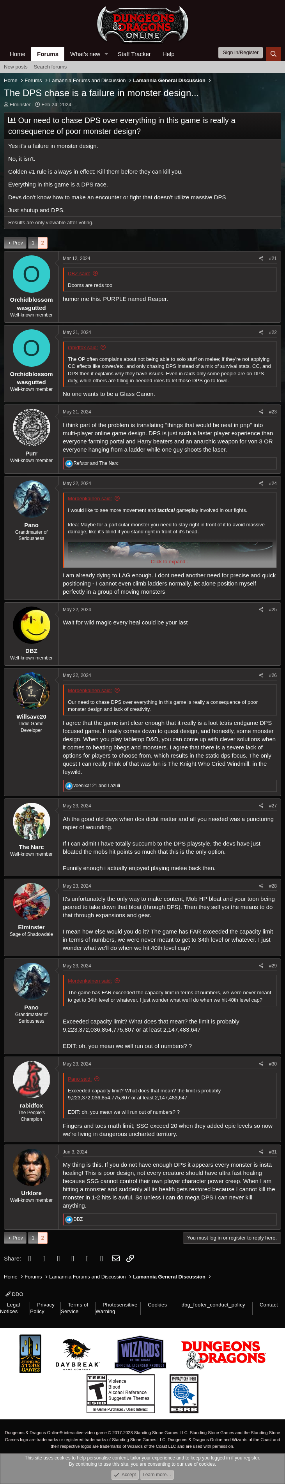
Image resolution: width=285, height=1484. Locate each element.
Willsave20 (31, 716)
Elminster (20, 104)
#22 (273, 332)
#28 (273, 886)
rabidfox (31, 1105)
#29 (273, 966)
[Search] (273, 54)
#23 (273, 412)
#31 (273, 1152)
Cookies (157, 1305)
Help (169, 54)
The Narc (31, 847)
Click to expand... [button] (170, 561)
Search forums (50, 67)
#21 (273, 258)
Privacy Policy (42, 1308)
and (95, 463)
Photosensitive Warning (116, 1308)
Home (17, 54)
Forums (47, 54)
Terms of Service (74, 1308)
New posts (16, 67)
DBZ (31, 650)
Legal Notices (10, 1308)
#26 (273, 675)
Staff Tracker (134, 54)
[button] (106, 54)
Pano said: (80, 1079)
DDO (14, 1294)
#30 (273, 1064)
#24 (273, 483)
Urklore (31, 1193)
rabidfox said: (83, 347)
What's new (85, 54)
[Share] (261, 258)
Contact (269, 1305)
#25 (273, 609)
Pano (31, 525)
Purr (31, 453)
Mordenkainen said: (90, 498)
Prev (17, 243)
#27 (273, 806)
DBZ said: (79, 273)
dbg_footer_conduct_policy (213, 1305)
